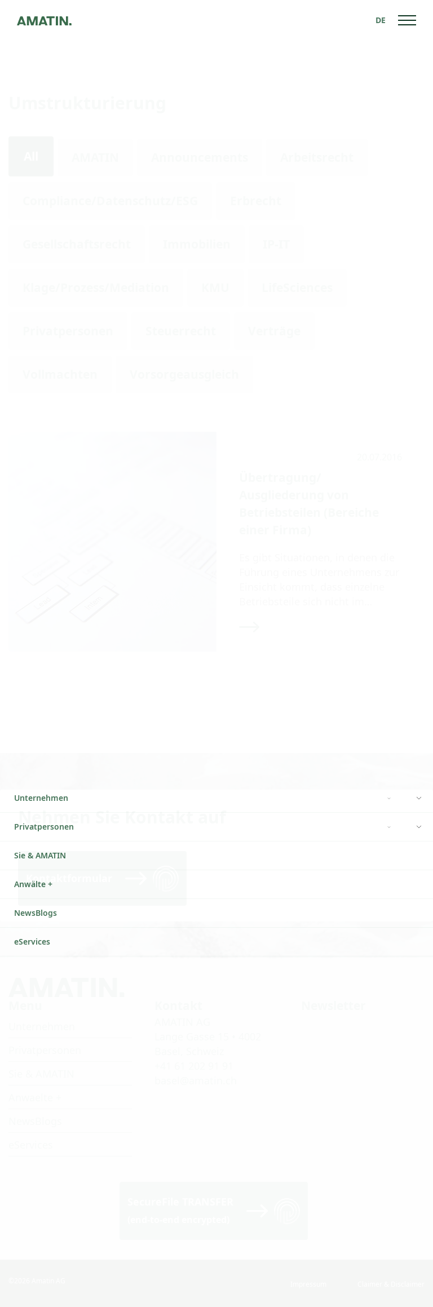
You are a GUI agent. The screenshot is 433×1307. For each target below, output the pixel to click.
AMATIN (95, 157)
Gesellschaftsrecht (77, 244)
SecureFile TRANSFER (180, 1210)
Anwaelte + (34, 1097)
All (31, 156)
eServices (30, 1144)
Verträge (274, 331)
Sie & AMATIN (41, 1073)
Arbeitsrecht (317, 157)
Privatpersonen (68, 331)
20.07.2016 (379, 457)
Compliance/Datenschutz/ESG (110, 201)
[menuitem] (380, 20)
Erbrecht (255, 201)
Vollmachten (60, 374)
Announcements (199, 157)
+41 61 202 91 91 (193, 1066)
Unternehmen (41, 1026)
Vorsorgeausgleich (184, 374)
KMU (215, 287)
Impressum (308, 1284)
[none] (380, 20)
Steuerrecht (180, 331)
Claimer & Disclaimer (391, 1284)
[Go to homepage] (44, 20)
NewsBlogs (35, 1121)
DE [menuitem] (380, 20)
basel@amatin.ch (195, 1080)
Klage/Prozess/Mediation (96, 287)
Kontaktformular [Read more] (69, 878)
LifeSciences (297, 287)
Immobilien (197, 244)
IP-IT (276, 244)
